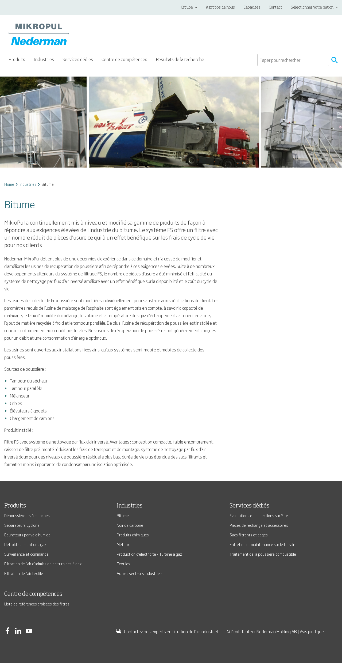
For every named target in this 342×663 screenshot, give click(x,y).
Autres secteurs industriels (139, 573)
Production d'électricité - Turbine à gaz (149, 554)
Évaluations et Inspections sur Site (259, 515)
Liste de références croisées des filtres (36, 604)
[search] (293, 60)
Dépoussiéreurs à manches (27, 515)
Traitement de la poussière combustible (263, 554)
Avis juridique (312, 631)
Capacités (251, 7)
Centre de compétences (124, 60)
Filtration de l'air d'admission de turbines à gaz (42, 563)
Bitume (123, 515)
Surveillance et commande (26, 554)
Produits (15, 506)
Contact (275, 7)
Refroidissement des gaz (25, 544)
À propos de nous (220, 7)
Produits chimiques (133, 534)
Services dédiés (249, 506)
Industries (28, 184)
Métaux (123, 544)
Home (9, 184)
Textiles (123, 563)
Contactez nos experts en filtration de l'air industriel (166, 631)
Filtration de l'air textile (23, 573)
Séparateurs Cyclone (22, 525)
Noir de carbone (130, 525)
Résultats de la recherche (180, 60)
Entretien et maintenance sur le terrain (262, 544)
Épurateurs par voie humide (27, 534)
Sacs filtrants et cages (249, 534)
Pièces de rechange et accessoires (259, 525)
